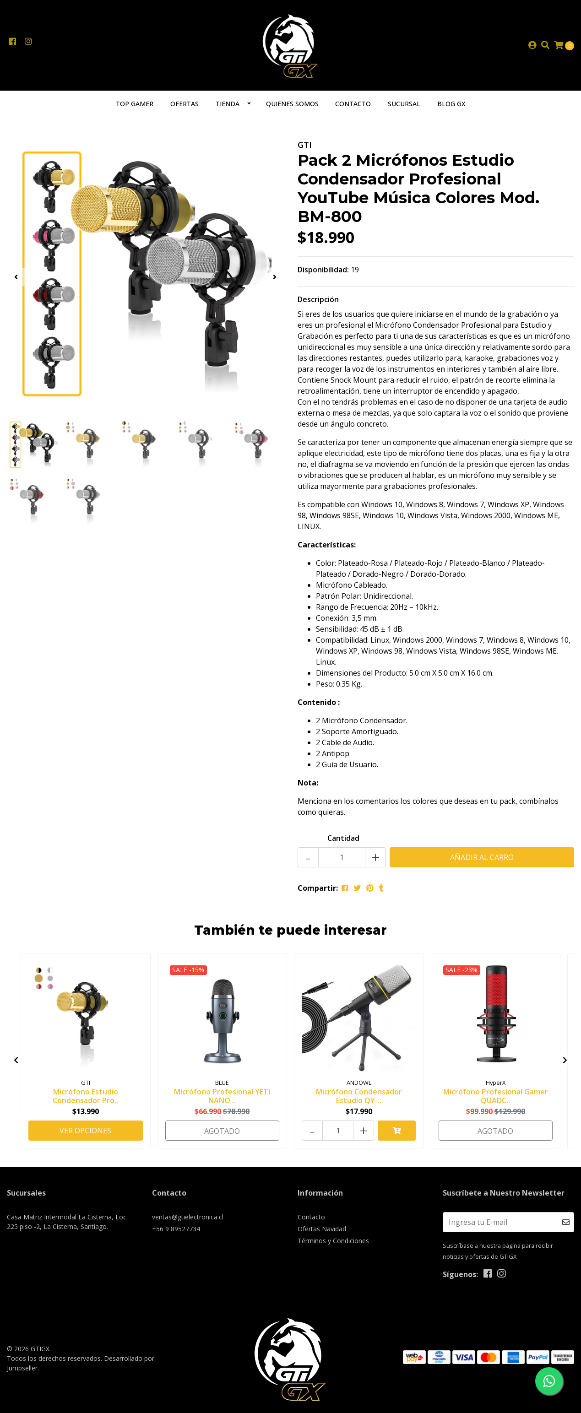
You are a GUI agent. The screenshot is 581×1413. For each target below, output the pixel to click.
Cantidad (343, 838)
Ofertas (184, 103)
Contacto (353, 103)
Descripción (318, 299)
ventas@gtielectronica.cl (187, 1217)
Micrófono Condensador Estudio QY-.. (359, 1096)
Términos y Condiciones (333, 1240)
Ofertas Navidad (322, 1228)
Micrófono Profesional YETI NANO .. (222, 1096)
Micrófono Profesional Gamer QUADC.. (495, 1096)
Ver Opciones (85, 1131)
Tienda (227, 103)
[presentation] (16, 277)
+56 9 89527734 (176, 1228)
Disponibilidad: (323, 270)
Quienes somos (292, 103)
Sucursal (404, 103)
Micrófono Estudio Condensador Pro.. (85, 1096)
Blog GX (451, 103)
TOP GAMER (134, 103)
